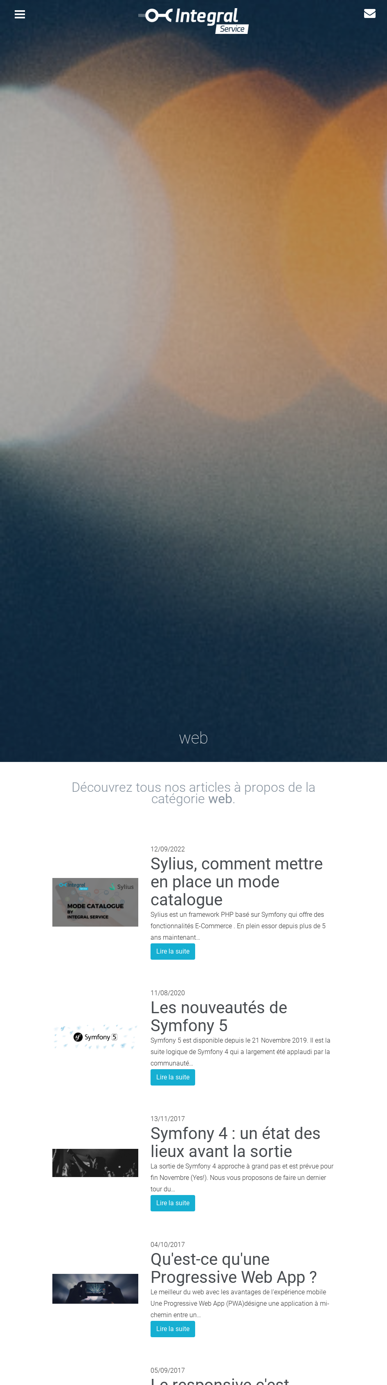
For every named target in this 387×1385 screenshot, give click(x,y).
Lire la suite (172, 951)
